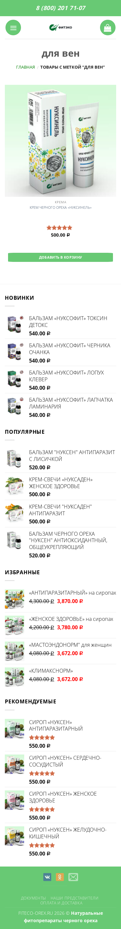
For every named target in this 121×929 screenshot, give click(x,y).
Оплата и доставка (61, 903)
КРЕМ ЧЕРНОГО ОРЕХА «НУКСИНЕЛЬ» (61, 207)
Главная (25, 67)
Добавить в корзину (60, 257)
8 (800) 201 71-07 (60, 8)
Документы (33, 898)
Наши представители (75, 898)
